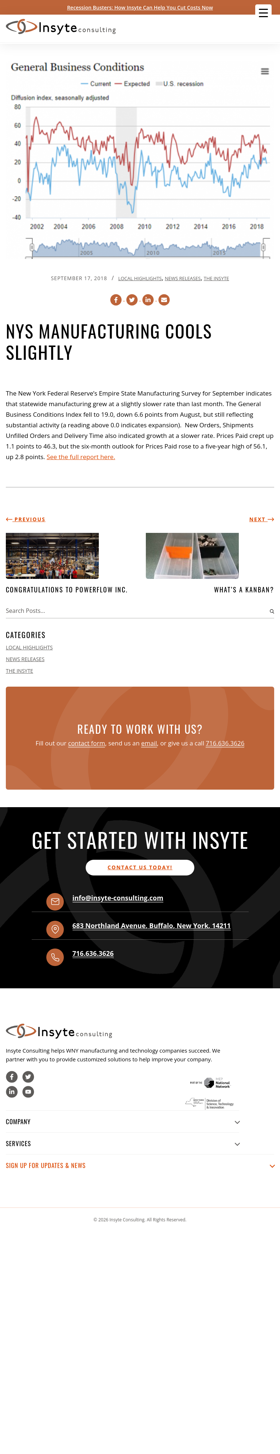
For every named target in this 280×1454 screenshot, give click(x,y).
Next (261, 519)
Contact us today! (140, 867)
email (149, 743)
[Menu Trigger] (263, 12)
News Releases (183, 278)
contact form (86, 743)
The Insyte (216, 278)
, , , (152, 925)
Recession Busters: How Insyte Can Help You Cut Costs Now (140, 7)
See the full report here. (81, 457)
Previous (26, 519)
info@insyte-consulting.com (118, 897)
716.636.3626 (225, 743)
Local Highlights (140, 278)
